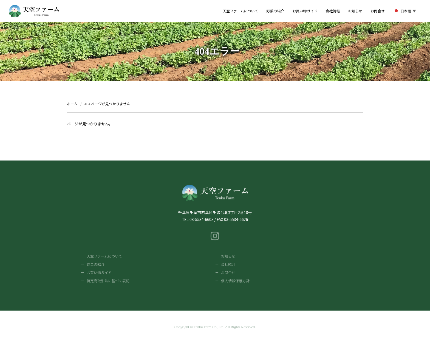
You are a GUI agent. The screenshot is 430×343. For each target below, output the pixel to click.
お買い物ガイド (99, 272)
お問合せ (228, 272)
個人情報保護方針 (235, 280)
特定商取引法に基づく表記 (108, 280)
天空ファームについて (104, 256)
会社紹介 (228, 264)
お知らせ (228, 256)
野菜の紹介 (95, 264)
